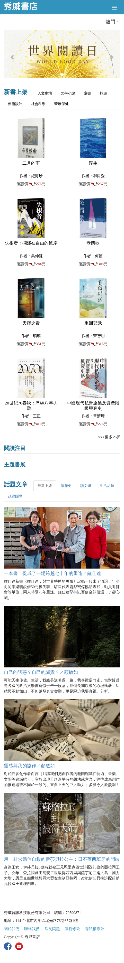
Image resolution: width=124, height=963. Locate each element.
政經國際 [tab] (15, 496)
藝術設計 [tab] (15, 104)
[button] (12, 56)
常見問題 (52, 929)
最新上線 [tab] (45, 486)
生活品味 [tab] (107, 486)
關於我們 (11, 929)
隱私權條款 (94, 929)
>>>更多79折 (109, 437)
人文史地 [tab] (45, 93)
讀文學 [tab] (85, 486)
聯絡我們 (32, 929)
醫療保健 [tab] (61, 104)
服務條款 (72, 929)
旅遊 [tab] (103, 93)
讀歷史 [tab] (66, 486)
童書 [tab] (87, 93)
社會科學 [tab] (38, 104)
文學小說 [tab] (68, 93)
